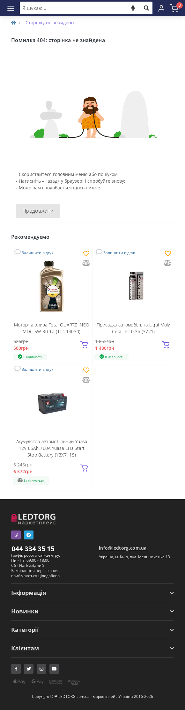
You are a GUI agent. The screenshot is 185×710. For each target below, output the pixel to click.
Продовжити (38, 210)
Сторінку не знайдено (50, 22)
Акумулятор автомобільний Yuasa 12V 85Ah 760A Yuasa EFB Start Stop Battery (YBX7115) (51, 448)
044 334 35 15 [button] (33, 549)
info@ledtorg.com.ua (123, 548)
